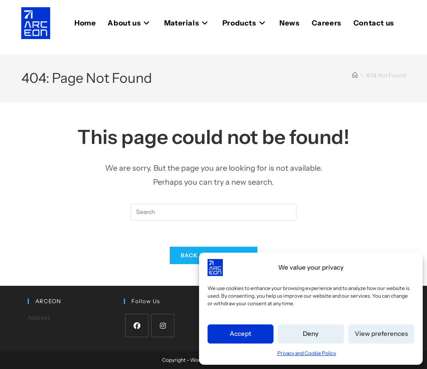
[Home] (355, 75)
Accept (240, 334)
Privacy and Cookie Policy (306, 353)
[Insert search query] (213, 212)
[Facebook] (136, 325)
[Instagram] (162, 325)
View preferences (381, 334)
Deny (311, 334)
